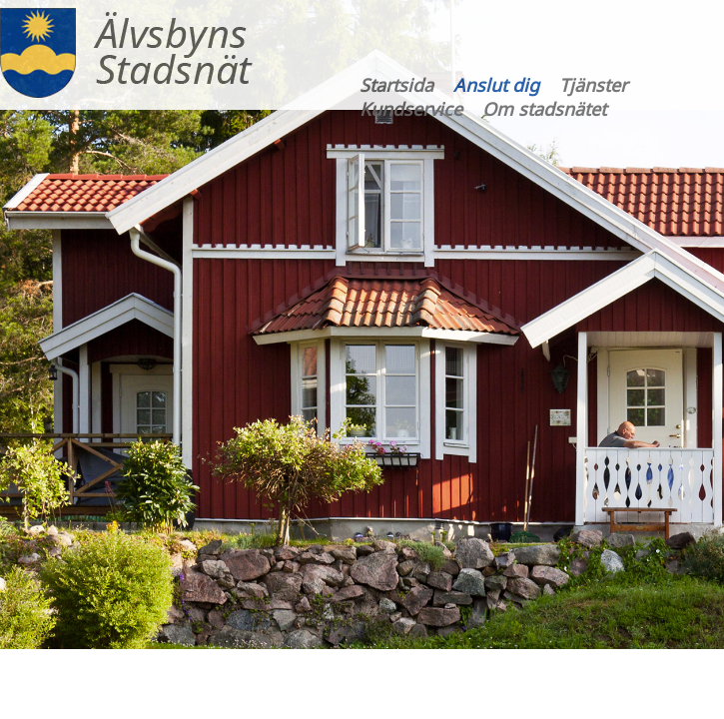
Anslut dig (496, 85)
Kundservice (411, 109)
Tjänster (593, 85)
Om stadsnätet (544, 109)
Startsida (396, 85)
